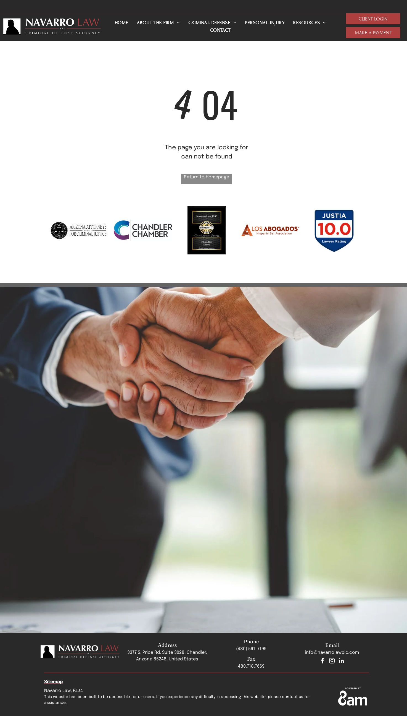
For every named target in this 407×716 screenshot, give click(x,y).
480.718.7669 (251, 666)
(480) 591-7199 (251, 649)
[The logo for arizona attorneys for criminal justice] (79, 230)
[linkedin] (341, 661)
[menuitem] (121, 23)
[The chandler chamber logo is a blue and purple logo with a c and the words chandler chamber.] (143, 230)
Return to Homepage (206, 177)
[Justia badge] (334, 230)
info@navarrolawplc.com (332, 652)
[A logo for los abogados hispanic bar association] (270, 230)
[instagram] (332, 661)
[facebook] (322, 661)
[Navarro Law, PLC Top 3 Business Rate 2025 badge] (207, 230)
